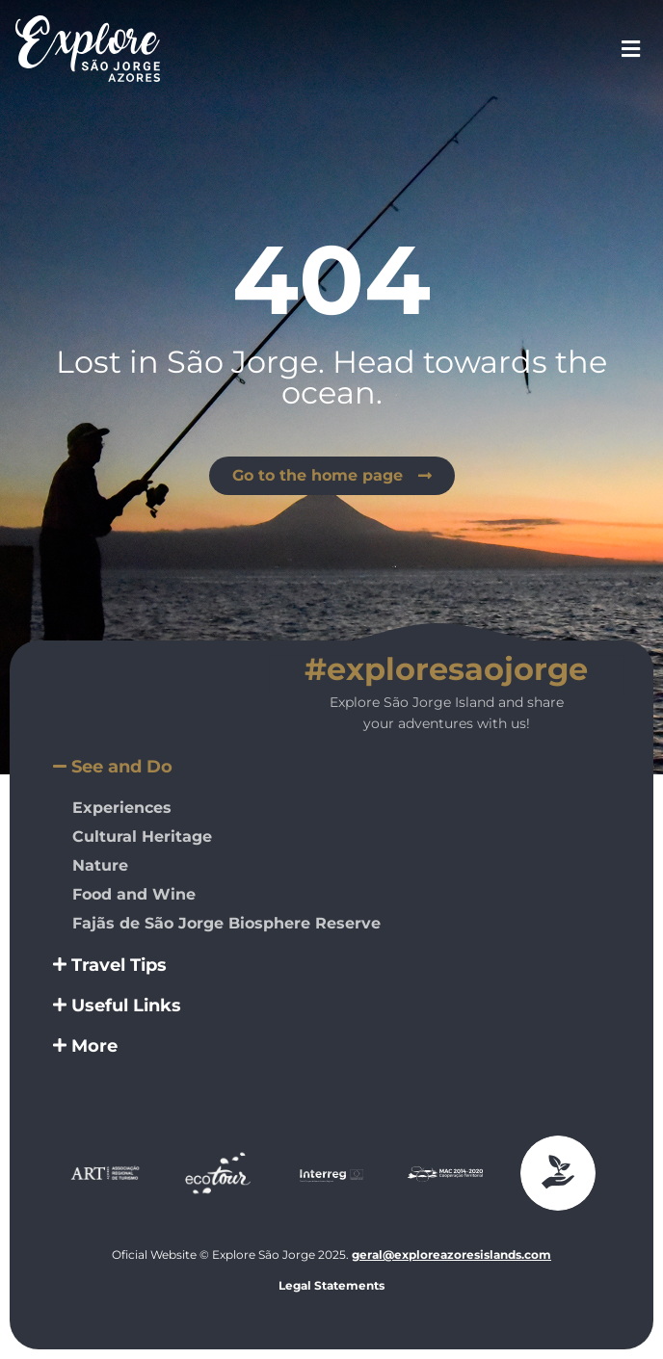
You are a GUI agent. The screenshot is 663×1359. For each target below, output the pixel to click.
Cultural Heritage (142, 836)
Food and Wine (134, 894)
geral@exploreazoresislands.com (451, 1254)
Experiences (122, 807)
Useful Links (126, 1005)
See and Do (121, 766)
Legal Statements (331, 1285)
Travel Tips (119, 965)
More (94, 1046)
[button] (331, 766)
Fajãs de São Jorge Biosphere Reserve (226, 923)
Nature (100, 865)
